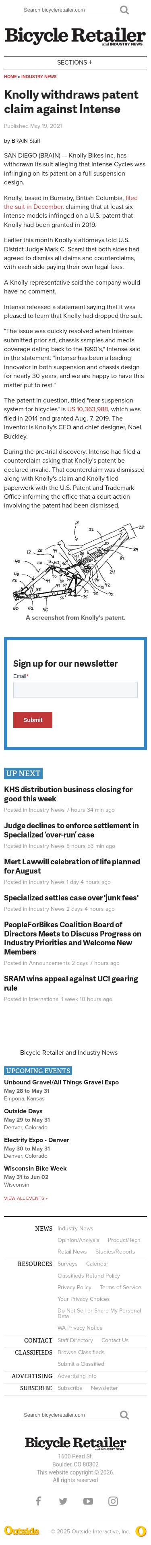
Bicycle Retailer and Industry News (69, 1053)
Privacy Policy (74, 1287)
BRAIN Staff (26, 141)
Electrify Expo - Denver (36, 1140)
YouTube (88, 1501)
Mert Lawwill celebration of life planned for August (72, 866)
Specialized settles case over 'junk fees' (71, 897)
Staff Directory (75, 1340)
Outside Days (23, 1111)
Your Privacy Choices (84, 1299)
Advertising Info (77, 1376)
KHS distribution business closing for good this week (68, 794)
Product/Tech (124, 1240)
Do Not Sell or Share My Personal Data (99, 1313)
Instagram (113, 1501)
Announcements (49, 963)
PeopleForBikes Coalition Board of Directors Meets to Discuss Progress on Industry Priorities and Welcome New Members (72, 938)
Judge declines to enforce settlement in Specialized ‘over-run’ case (71, 830)
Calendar (97, 1263)
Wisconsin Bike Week (35, 1169)
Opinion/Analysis (78, 1240)
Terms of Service (120, 1287)
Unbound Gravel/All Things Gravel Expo (61, 1082)
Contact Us (115, 1340)
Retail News (72, 1251)
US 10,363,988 (87, 409)
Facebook (38, 1501)
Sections (75, 62)
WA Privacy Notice (80, 1328)
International (44, 999)
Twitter (63, 1501)
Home (10, 76)
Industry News (39, 76)
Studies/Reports (115, 1251)
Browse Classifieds (81, 1352)
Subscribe (70, 1388)
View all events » (26, 1198)
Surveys (68, 1263)
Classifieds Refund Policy (89, 1275)
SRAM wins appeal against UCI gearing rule (71, 983)
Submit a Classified (81, 1364)
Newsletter (104, 1388)
